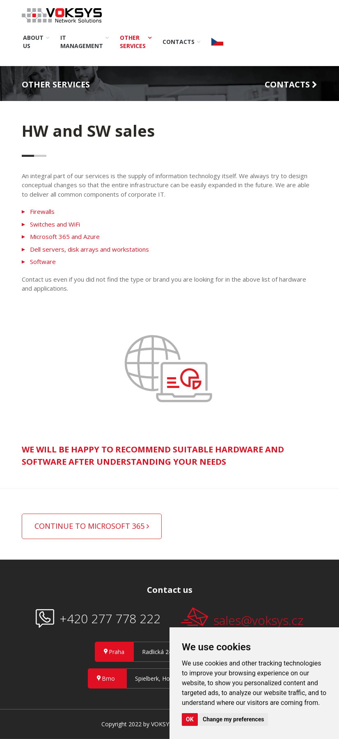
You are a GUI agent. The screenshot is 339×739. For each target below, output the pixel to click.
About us (33, 42)
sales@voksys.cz (242, 618)
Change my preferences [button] (233, 719)
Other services (133, 42)
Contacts (179, 42)
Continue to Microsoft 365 (91, 526)
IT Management (81, 42)
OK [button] (190, 719)
